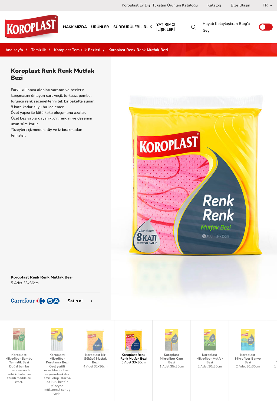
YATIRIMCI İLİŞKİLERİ (165, 27)
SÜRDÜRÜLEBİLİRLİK (132, 26)
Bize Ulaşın (240, 5)
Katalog (214, 5)
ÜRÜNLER (100, 26)
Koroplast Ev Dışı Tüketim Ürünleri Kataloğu (160, 5)
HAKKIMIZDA (75, 26)
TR (268, 5)
